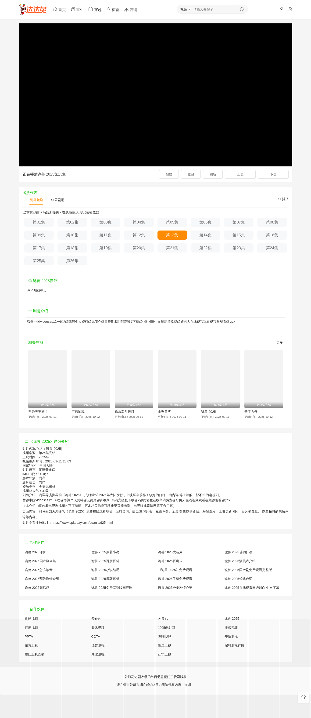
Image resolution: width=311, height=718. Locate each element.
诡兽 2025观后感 (37, 588)
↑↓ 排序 (283, 199)
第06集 (205, 222)
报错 (169, 174)
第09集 (39, 235)
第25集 (39, 261)
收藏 (191, 174)
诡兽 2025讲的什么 (238, 552)
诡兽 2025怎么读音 (39, 570)
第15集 (238, 235)
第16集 (272, 235)
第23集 (238, 248)
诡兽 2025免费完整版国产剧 (111, 588)
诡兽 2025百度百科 (105, 561)
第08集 (272, 222)
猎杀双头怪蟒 (124, 412)
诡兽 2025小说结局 (105, 570)
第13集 (172, 235)
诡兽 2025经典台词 (238, 579)
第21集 (172, 248)
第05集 (172, 222)
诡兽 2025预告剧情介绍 (42, 579)
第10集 (72, 235)
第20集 (139, 248)
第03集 (105, 222)
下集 (273, 174)
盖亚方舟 (250, 412)
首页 (59, 9)
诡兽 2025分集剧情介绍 (175, 588)
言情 (130, 9)
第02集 (72, 222)
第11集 (105, 235)
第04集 (139, 222)
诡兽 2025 (208, 412)
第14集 (205, 235)
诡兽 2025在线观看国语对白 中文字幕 (252, 588)
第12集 (139, 235)
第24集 (272, 248)
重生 (77, 9)
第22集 (205, 248)
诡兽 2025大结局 (170, 552)
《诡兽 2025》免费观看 (175, 570)
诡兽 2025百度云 (170, 561)
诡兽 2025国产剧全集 (40, 561)
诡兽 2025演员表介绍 (240, 561)
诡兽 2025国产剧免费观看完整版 (248, 570)
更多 (279, 342)
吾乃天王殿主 (38, 412)
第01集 (39, 222)
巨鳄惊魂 (78, 412)
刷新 (213, 174)
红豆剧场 (57, 200)
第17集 (39, 248)
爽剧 (112, 9)
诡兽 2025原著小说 (105, 552)
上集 (240, 174)
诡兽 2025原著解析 (105, 579)
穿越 (94, 9)
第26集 (72, 261)
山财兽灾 (164, 412)
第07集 (238, 222)
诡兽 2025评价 (35, 552)
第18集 (72, 248)
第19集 (105, 248)
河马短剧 (36, 200)
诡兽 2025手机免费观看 (175, 579)
